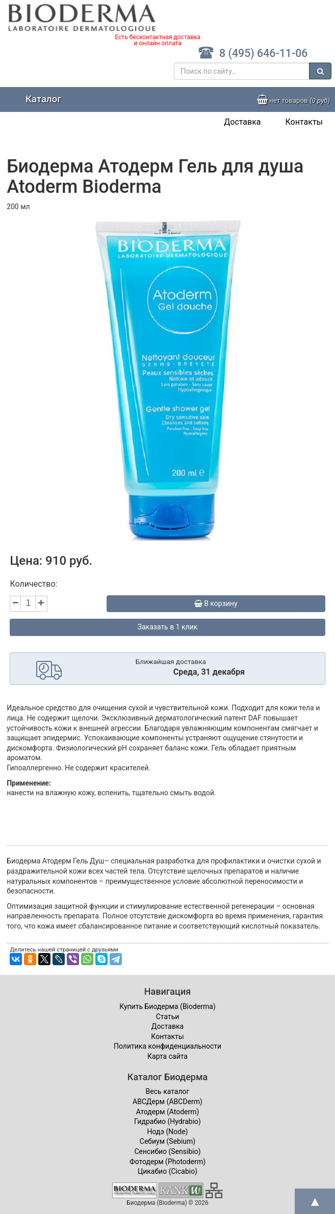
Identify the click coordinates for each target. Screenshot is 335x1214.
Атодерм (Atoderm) (167, 1112)
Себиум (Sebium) (167, 1141)
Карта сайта (167, 1056)
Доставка (242, 122)
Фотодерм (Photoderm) (167, 1162)
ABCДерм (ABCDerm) (167, 1101)
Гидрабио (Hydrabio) (167, 1121)
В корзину (216, 603)
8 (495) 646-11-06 (252, 53)
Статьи (167, 1017)
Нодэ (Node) (167, 1132)
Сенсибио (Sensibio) (167, 1151)
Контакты (304, 122)
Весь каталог (168, 1091)
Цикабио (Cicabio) (167, 1171)
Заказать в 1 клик (168, 627)
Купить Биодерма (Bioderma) (167, 1006)
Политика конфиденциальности (167, 1046)
